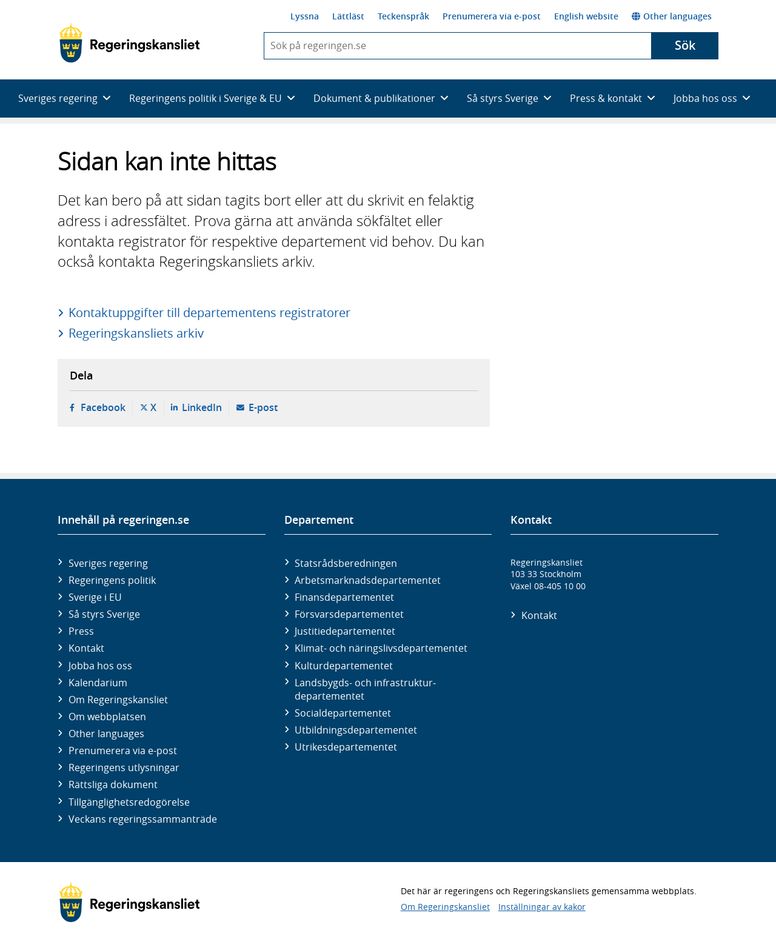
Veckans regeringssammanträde (143, 819)
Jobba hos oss (100, 665)
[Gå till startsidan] (129, 43)
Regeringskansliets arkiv (136, 333)
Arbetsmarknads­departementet (368, 580)
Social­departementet (343, 713)
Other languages (672, 16)
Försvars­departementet (349, 614)
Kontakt (86, 648)
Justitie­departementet (345, 631)
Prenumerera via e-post (492, 16)
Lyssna (304, 16)
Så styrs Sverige (104, 614)
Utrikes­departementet (346, 747)
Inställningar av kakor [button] (542, 906)
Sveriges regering (108, 563)
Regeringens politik (112, 580)
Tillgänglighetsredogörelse (129, 802)
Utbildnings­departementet (356, 730)
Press (81, 631)
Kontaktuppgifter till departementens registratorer (209, 312)
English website (586, 16)
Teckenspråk (403, 16)
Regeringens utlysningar (124, 767)
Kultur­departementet (344, 665)
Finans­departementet (344, 597)
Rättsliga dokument (113, 784)
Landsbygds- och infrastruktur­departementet (365, 689)
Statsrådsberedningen (346, 563)
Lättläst (348, 16)
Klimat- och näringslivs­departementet (381, 648)
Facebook (103, 407)
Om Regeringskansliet (118, 699)
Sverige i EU (95, 597)
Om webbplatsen (107, 716)
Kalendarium (98, 682)
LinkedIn (202, 407)
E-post (263, 407)
